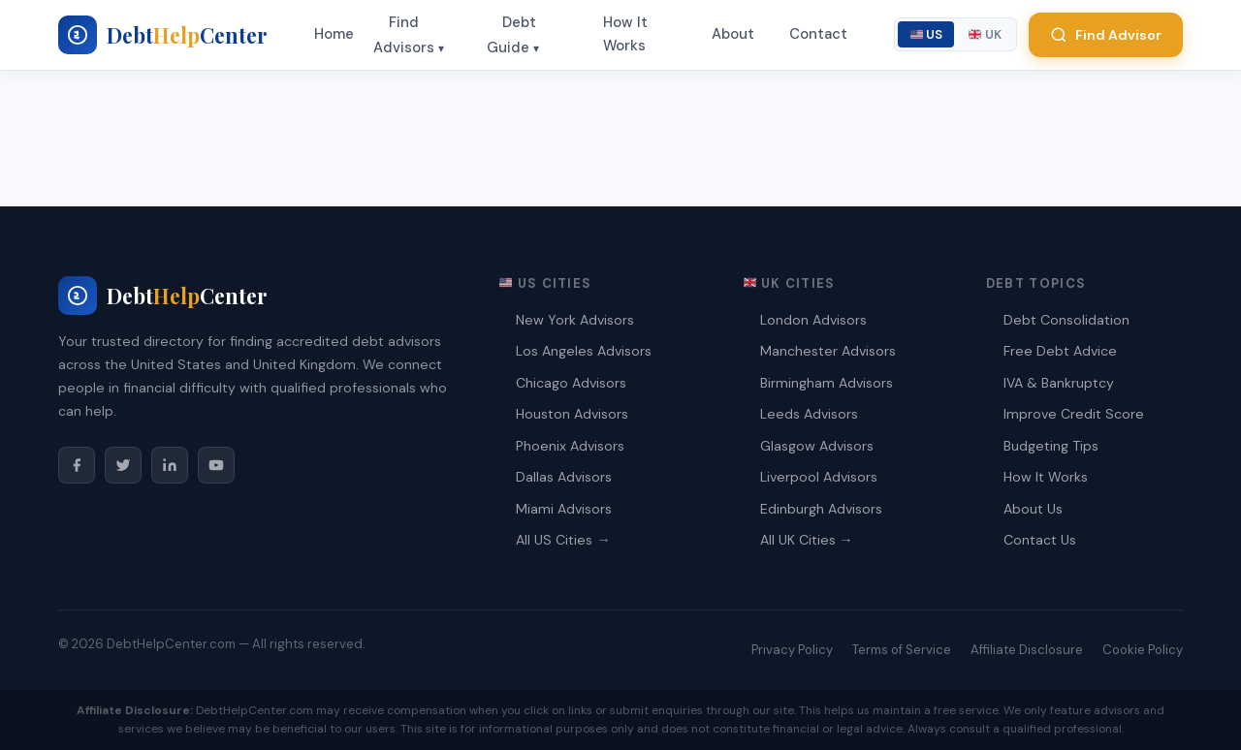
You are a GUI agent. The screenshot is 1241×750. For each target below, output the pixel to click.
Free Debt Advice (1060, 350)
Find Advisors (403, 35)
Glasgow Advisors (817, 445)
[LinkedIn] (169, 465)
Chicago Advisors (571, 382)
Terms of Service (901, 649)
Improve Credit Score (1073, 413)
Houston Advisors (572, 413)
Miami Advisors (564, 508)
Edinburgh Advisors (821, 508)
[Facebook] (76, 465)
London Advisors (813, 319)
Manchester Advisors (828, 350)
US (926, 34)
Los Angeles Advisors (584, 350)
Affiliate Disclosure (1027, 649)
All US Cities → (563, 539)
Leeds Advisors (809, 413)
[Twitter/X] (123, 465)
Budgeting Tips (1050, 445)
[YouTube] (216, 465)
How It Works (625, 34)
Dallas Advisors (564, 476)
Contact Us (1039, 539)
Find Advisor (1105, 35)
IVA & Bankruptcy (1058, 382)
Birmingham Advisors (826, 382)
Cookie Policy (1142, 649)
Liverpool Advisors (818, 476)
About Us (1033, 508)
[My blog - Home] (163, 35)
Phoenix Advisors (570, 445)
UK (985, 34)
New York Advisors (575, 319)
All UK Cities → (806, 539)
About (733, 34)
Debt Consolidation (1066, 319)
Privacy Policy (792, 649)
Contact (818, 34)
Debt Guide (511, 35)
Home (334, 34)
